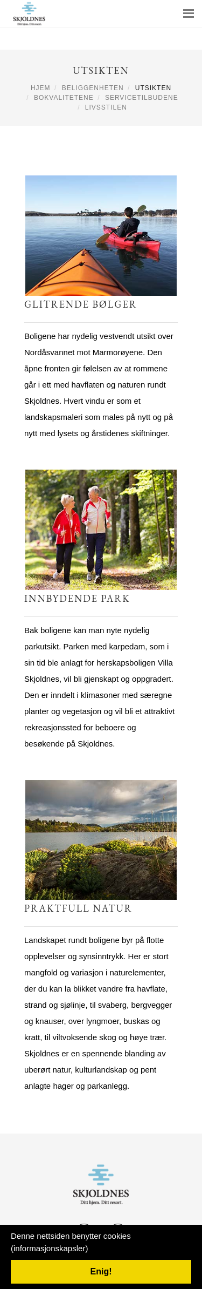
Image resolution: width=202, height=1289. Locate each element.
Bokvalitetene (64, 97)
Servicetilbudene (141, 97)
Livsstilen (106, 107)
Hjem (41, 88)
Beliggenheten (93, 88)
